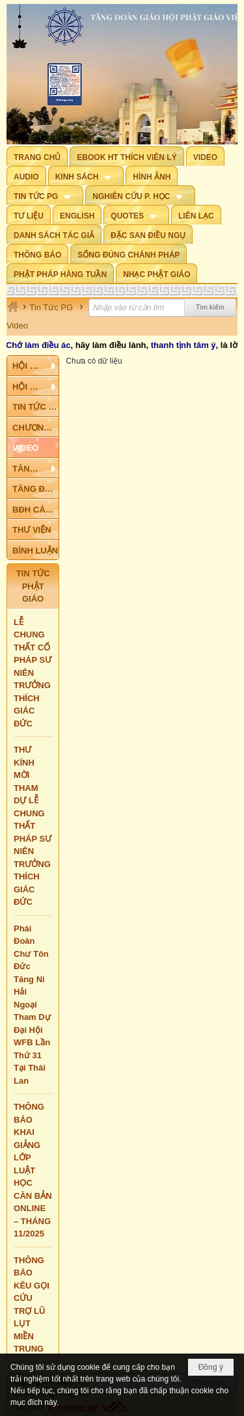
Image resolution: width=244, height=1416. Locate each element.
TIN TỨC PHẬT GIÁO (33, 586)
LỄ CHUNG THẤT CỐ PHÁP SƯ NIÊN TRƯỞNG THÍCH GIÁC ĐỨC (32, 672)
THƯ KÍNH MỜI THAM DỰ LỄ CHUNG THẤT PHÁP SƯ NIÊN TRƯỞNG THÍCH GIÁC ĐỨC (32, 826)
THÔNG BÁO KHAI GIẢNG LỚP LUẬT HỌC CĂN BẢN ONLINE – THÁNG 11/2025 (33, 1170)
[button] (86, 175)
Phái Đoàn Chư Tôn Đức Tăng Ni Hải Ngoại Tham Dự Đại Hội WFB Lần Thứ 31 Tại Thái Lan (32, 1005)
